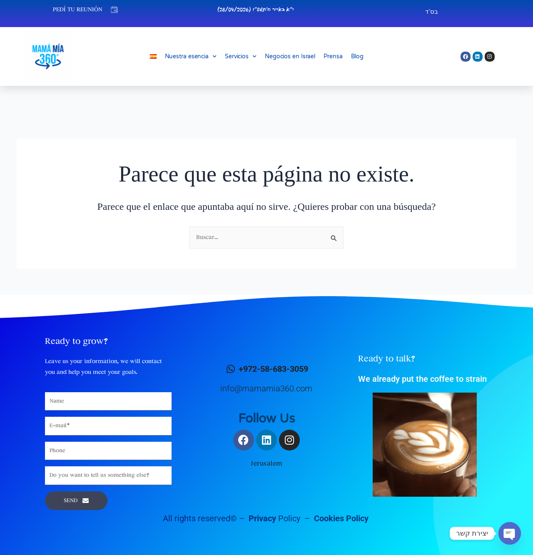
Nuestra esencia (191, 56)
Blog (357, 56)
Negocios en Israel (290, 56)
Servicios (241, 56)
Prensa (333, 56)
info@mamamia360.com (266, 388)
